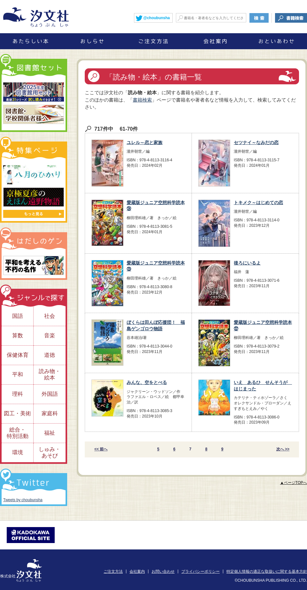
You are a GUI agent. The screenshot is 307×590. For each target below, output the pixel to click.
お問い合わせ (163, 571)
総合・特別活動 (17, 433)
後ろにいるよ (247, 262)
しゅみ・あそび (49, 452)
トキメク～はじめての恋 (258, 202)
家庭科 (50, 413)
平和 (17, 375)
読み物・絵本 (49, 374)
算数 (17, 336)
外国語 (50, 394)
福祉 (49, 433)
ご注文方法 (113, 571)
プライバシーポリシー (200, 571)
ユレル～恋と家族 (144, 142)
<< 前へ (100, 449)
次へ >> (282, 449)
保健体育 (17, 355)
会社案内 (137, 571)
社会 (49, 316)
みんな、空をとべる (147, 382)
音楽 (49, 336)
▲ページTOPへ (293, 482)
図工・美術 (17, 413)
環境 (17, 452)
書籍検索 (142, 100)
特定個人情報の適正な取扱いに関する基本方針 (266, 571)
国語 (17, 316)
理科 (17, 394)
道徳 (49, 355)
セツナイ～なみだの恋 (256, 142)
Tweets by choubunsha (23, 500)
